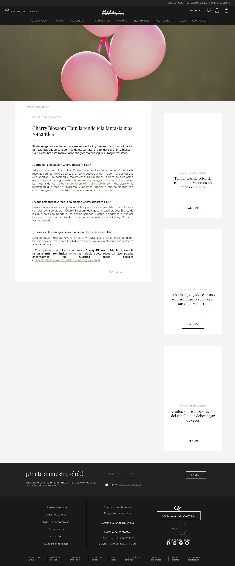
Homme (122, 20)
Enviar (195, 475)
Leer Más (192, 208)
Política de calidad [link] (97, 558)
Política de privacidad (130, 484)
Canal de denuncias (156, 558)
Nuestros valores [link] (56, 514)
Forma (59, 20)
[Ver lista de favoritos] (209, 10)
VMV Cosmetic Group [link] (35, 558)
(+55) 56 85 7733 (110, 537)
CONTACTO (198, 20)
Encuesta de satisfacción (194, 558)
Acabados (77, 20)
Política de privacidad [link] (75, 558)
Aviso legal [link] (113, 558)
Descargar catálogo (56, 543)
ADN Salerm (165, 20)
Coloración (39, 20)
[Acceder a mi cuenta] (217, 10)
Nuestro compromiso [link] (56, 521)
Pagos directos (175, 558)
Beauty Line (141, 20)
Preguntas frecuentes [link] (117, 513)
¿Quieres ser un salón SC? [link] (178, 515)
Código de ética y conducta (133, 558)
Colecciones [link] (56, 529)
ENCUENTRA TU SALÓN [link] (24, 11)
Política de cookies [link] (55, 558)
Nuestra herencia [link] (56, 507)
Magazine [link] (56, 536)
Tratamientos (101, 20)
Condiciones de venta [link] (117, 507)
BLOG (183, 20)
